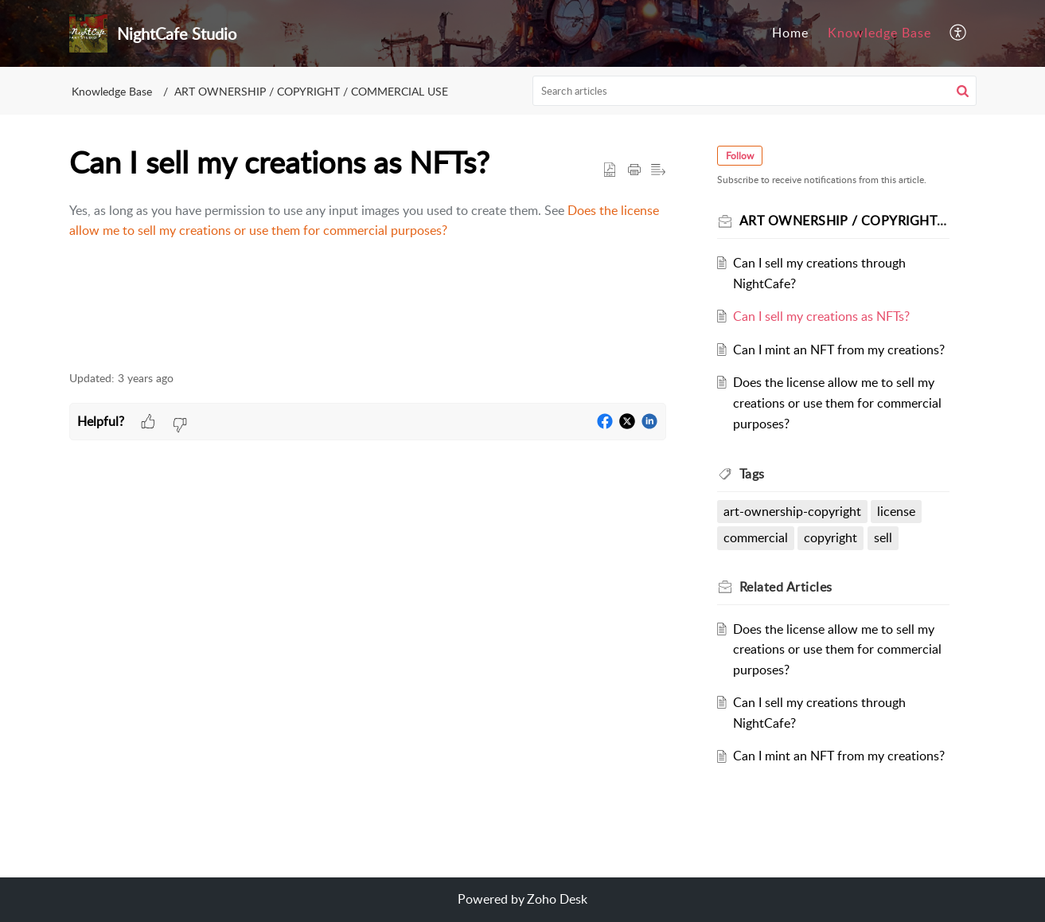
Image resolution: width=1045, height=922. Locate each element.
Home (790, 32)
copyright (830, 537)
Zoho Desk (557, 899)
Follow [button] (740, 155)
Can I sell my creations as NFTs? (821, 316)
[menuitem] (790, 33)
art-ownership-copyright (792, 511)
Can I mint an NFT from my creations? (839, 349)
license (896, 511)
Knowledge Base (879, 32)
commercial (755, 537)
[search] (754, 91)
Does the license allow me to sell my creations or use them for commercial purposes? (837, 402)
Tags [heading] (752, 473)
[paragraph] (367, 221)
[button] (959, 33)
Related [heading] (785, 587)
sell (883, 537)
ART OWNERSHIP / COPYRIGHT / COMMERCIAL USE (311, 91)
